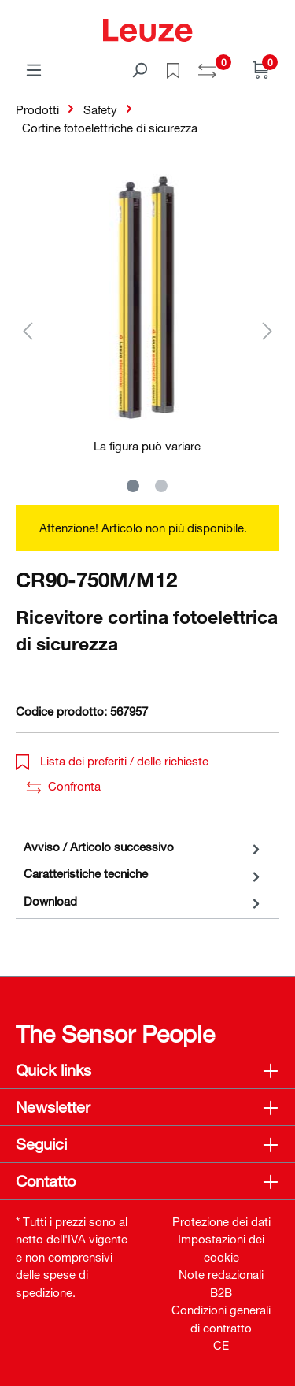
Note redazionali (221, 1274)
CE (221, 1345)
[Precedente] (27, 330)
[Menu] (34, 69)
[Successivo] (267, 330)
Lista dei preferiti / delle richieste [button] (112, 761)
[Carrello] (261, 69)
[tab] (143, 847)
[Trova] (139, 69)
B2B (221, 1292)
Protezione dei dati (221, 1221)
